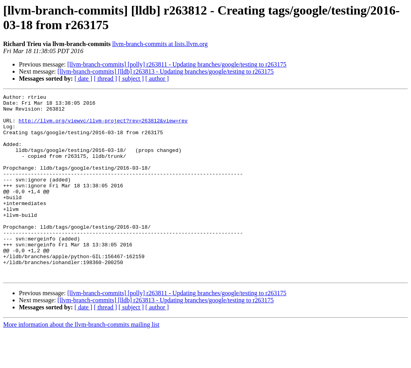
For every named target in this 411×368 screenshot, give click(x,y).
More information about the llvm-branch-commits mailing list (81, 361)
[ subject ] (131, 78)
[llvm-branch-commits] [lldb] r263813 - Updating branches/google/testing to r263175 (166, 71)
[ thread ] (105, 78)
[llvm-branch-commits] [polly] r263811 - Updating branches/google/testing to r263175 (176, 64)
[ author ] (157, 78)
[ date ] (83, 78)
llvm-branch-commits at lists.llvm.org (160, 44)
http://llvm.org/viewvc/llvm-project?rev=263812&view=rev (103, 126)
